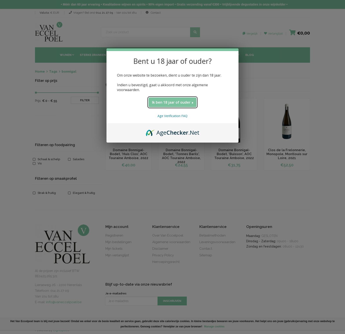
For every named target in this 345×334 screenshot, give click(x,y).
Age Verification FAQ (172, 116)
